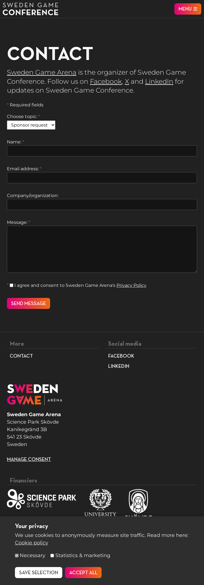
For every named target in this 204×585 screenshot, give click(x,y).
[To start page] (30, 9)
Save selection (38, 572)
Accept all (83, 572)
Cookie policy (31, 543)
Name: (15, 142)
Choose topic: (23, 116)
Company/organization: (32, 195)
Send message (28, 303)
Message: (18, 222)
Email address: (24, 168)
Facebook (106, 81)
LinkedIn (159, 81)
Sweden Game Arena (41, 72)
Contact (21, 356)
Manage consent (29, 459)
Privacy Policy (131, 285)
